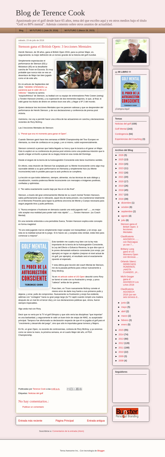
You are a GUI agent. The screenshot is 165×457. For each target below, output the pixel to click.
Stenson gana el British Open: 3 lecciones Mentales (129, 228)
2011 (121, 347)
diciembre (126, 202)
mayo (124, 307)
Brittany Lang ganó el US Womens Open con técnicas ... (129, 253)
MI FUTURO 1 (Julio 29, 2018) (44, 30)
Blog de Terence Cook (50, 13)
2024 (121, 164)
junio (123, 302)
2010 (121, 352)
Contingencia (121, 134)
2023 (121, 168)
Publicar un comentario (33, 407)
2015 (121, 330)
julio (123, 220)
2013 (121, 338)
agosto (125, 216)
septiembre (127, 211)
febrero (125, 320)
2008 (121, 360)
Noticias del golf (35, 393)
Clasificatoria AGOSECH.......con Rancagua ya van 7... (130, 240)
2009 (121, 356)
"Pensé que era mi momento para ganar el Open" (44, 133)
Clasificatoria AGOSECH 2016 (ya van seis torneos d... (130, 293)
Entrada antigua (96, 420)
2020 (121, 181)
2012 (121, 343)
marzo (124, 316)
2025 (121, 159)
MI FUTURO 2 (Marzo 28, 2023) (80, 30)
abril (123, 311)
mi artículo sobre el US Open (71, 276)
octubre (125, 207)
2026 (121, 155)
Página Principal (65, 420)
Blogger (100, 450)
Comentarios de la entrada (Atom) (68, 431)
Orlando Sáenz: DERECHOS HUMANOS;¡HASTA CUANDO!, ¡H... (130, 266)
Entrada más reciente (30, 420)
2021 (121, 177)
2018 (121, 190)
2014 (121, 334)
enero (124, 324)
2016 (121, 199)
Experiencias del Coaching (128, 139)
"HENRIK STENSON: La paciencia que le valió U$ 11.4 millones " (32, 90)
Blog (21, 30)
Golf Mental (121, 129)
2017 (121, 194)
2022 (121, 172)
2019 (121, 185)
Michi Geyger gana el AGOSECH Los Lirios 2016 (130, 280)
